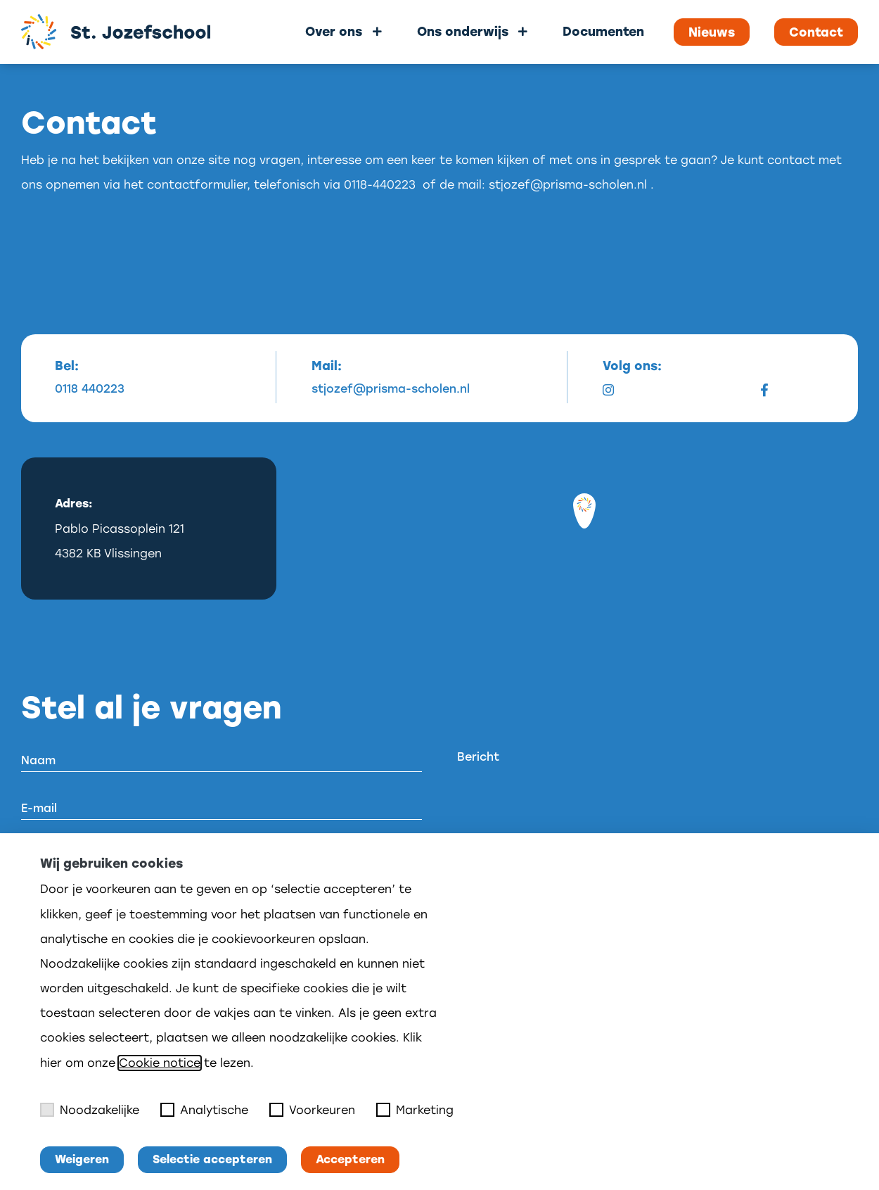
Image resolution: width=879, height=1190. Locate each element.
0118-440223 (380, 184)
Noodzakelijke (89, 1110)
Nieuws (711, 32)
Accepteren (350, 1159)
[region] (585, 528)
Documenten (603, 31)
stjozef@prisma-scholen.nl (391, 389)
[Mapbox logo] (347, 587)
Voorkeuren (312, 1110)
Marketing (415, 1110)
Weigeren (82, 1159)
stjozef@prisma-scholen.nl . (571, 184)
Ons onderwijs (462, 31)
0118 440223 (89, 389)
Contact (816, 32)
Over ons (333, 31)
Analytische (204, 1110)
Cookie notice (159, 1063)
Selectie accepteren (212, 1159)
